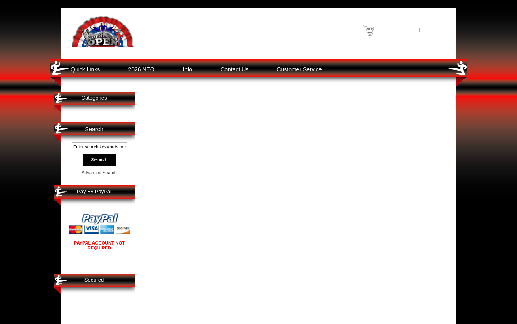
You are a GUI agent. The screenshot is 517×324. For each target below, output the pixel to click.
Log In (349, 30)
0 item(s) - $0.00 (396, 30)
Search (94, 129)
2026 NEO (141, 69)
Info (187, 69)
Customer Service (299, 69)
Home (327, 30)
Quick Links (85, 69)
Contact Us (234, 69)
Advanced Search (99, 172)
